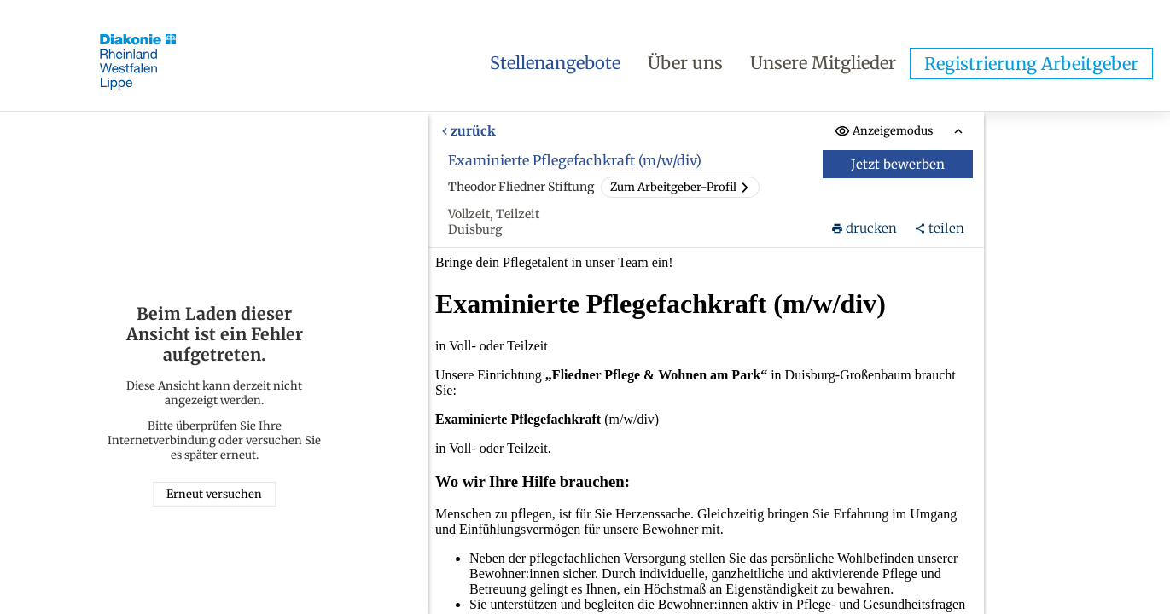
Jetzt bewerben (899, 164)
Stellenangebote (555, 62)
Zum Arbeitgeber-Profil (680, 187)
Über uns (685, 62)
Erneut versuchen (214, 494)
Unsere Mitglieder (823, 62)
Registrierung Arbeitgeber (1031, 63)
